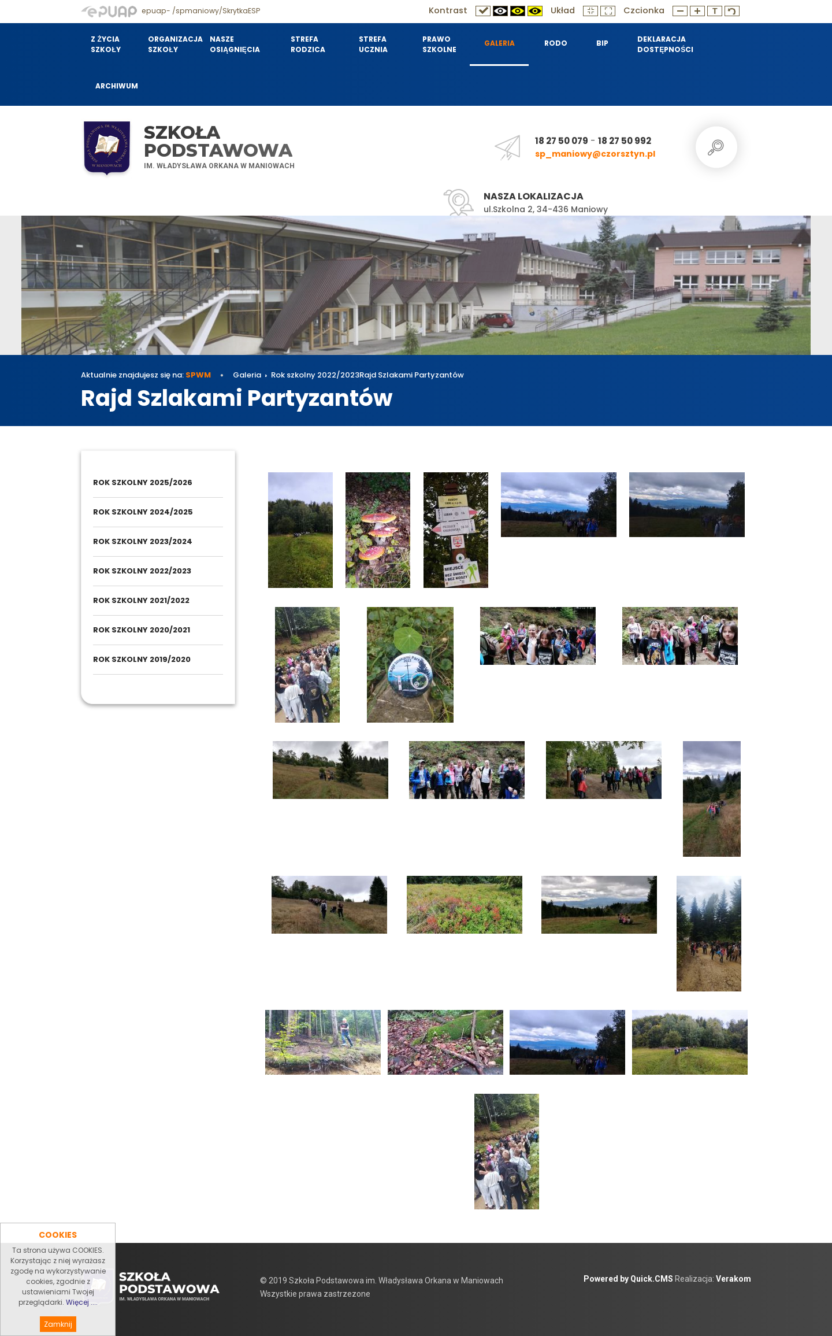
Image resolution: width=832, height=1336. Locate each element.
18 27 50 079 (561, 141)
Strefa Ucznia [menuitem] (373, 44)
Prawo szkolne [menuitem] (439, 44)
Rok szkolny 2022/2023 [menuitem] (142, 570)
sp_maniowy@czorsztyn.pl (595, 154)
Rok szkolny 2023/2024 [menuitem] (142, 541)
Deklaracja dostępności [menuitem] (664, 44)
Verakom (733, 1278)
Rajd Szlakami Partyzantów (411, 374)
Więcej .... (82, 1324)
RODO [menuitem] (555, 43)
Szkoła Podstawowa (218, 141)
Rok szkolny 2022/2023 (315, 374)
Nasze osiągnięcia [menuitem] (235, 44)
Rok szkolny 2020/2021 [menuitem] (141, 629)
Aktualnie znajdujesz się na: (146, 374)
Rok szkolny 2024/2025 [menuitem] (143, 511)
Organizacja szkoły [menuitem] (171, 44)
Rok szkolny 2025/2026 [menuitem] (142, 482)
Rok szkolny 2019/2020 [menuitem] (142, 659)
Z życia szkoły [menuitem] (105, 44)
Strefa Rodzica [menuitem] (308, 44)
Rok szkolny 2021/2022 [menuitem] (141, 600)
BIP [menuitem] (602, 43)
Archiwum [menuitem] (116, 86)
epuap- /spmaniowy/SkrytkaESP (170, 11)
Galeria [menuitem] (499, 43)
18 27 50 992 (624, 141)
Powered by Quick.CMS (628, 1278)
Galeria (247, 374)
